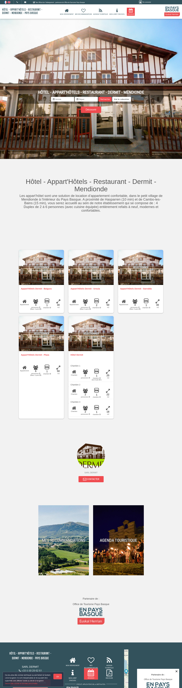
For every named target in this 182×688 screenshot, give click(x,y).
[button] (121, 99)
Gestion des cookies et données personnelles (21, 683)
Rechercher (105, 99)
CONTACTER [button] (91, 479)
